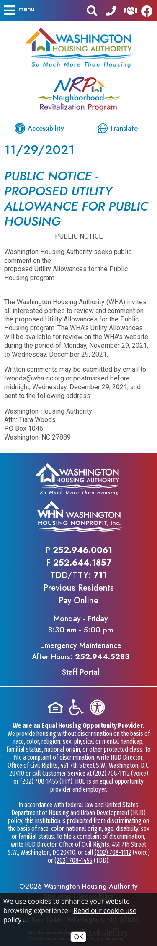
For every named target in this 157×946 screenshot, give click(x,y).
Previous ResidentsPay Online (78, 594)
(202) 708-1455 (39, 781)
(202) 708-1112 (111, 773)
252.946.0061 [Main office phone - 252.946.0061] (82, 550)
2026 (33, 886)
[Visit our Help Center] (130, 10)
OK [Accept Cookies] (78, 936)
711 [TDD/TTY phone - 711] (100, 575)
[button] (19, 10)
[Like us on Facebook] (149, 10)
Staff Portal (80, 672)
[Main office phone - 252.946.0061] (111, 10)
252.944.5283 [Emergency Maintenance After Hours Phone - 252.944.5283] (102, 656)
